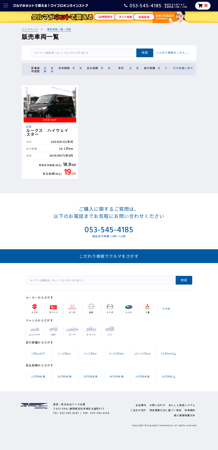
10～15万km (143, 353)
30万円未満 (90, 376)
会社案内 (141, 405)
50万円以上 (169, 376)
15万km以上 (168, 353)
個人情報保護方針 (184, 415)
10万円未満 (38, 376)
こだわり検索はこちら (170, 52)
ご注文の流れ (138, 410)
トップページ (30, 29)
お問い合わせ (158, 405)
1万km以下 (38, 353)
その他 (166, 308)
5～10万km (116, 353)
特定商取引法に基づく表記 (166, 410)
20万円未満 (64, 376)
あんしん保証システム (182, 405)
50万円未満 (143, 376)
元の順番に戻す (183, 68)
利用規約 (190, 410)
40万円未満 (117, 376)
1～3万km (64, 353)
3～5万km (90, 353)
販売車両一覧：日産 (59, 29)
